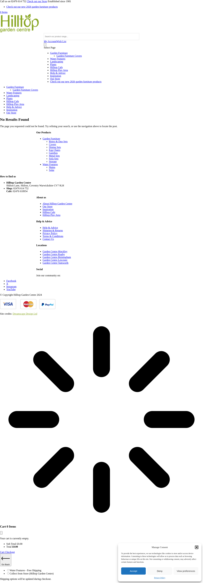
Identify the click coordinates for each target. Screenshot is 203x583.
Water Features (57, 58)
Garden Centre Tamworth (56, 263)
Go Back (5, 560)
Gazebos (53, 153)
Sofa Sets (54, 158)
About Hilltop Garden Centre (57, 203)
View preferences (186, 571)
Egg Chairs (54, 150)
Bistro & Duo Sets (58, 141)
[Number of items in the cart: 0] (45, 44)
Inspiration (55, 76)
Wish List (61, 41)
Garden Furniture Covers (69, 56)
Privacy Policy (159, 578)
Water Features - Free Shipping (25, 570)
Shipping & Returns (53, 230)
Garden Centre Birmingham (57, 257)
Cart (2, 552)
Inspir (46, 209)
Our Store (55, 78)
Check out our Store (37, 1)
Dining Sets (55, 147)
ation (51, 209)
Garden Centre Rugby (54, 254)
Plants (53, 64)
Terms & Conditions (53, 236)
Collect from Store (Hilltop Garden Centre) (32, 573)
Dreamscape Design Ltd (25, 313)
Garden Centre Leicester (55, 260)
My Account (50, 41)
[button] (196, 547)
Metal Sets (54, 155)
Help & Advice (57, 73)
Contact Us (48, 239)
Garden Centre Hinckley (55, 251)
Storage (53, 161)
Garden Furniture (59, 53)
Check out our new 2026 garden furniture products (32, 6)
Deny (159, 571)
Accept (133, 571)
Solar (51, 170)
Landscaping (56, 61)
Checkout (10, 552)
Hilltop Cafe (56, 67)
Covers (52, 144)
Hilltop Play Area (59, 70)
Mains (52, 167)
